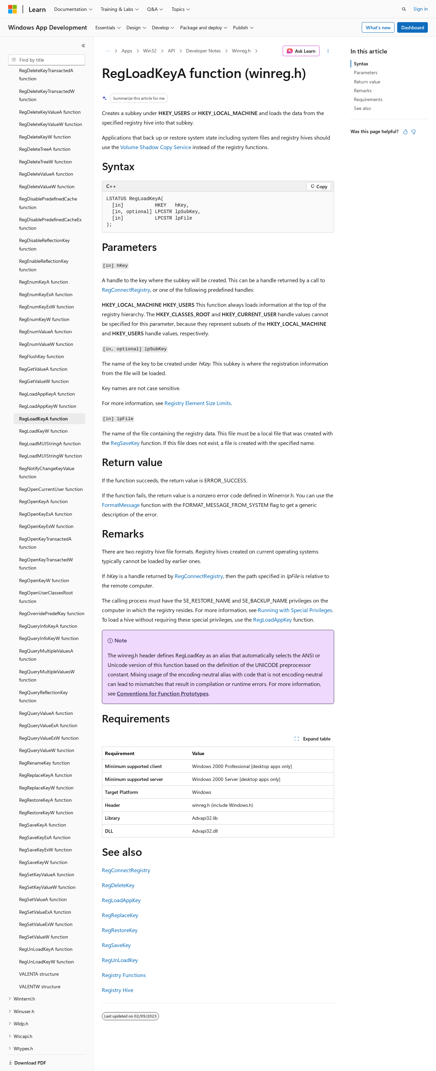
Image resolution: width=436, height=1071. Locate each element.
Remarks (363, 90)
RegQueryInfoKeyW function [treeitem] (49, 614)
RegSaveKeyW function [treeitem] (43, 838)
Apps (127, 50)
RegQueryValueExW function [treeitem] (49, 714)
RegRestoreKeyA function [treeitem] (45, 776)
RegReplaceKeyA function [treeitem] (45, 751)
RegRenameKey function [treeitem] (44, 739)
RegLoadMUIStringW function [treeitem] (50, 432)
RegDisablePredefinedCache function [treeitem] (48, 179)
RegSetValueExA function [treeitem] (45, 888)
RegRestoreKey (120, 929)
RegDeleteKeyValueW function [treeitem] (50, 100)
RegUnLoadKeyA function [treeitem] (46, 925)
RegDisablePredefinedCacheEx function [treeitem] (50, 200)
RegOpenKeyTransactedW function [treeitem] (46, 540)
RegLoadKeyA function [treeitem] (43, 395)
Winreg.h (241, 50)
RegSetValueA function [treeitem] (43, 876)
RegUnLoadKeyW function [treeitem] (46, 938)
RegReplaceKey (120, 914)
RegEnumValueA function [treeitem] (45, 308)
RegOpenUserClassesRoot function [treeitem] (46, 573)
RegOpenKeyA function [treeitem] (43, 478)
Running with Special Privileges (295, 609)
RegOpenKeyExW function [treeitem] (46, 502)
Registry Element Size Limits (198, 402)
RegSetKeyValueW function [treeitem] (47, 863)
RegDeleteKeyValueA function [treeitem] (50, 88)
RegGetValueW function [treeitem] (44, 357)
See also (362, 108)
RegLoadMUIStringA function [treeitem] (50, 420)
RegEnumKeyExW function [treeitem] (46, 283)
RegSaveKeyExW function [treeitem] (45, 826)
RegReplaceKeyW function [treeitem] (46, 764)
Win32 (150, 50)
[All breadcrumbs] (108, 51)
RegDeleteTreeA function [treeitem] (45, 125)
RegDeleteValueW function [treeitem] (47, 163)
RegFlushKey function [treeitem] (41, 333)
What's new (378, 27)
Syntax (361, 63)
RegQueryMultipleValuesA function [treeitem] (46, 631)
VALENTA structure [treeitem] (39, 950)
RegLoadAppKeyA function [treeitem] (47, 370)
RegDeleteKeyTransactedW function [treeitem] (47, 71)
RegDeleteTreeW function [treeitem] (45, 138)
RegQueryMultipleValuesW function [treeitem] (47, 652)
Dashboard (412, 27)
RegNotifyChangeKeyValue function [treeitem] (46, 449)
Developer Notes (203, 50)
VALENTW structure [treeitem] (39, 963)
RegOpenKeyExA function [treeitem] (45, 490)
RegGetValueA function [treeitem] (43, 345)
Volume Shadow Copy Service (155, 146)
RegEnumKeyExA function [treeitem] (46, 271)
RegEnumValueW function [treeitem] (46, 320)
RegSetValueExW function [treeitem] (46, 900)
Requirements (368, 99)
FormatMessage (121, 504)
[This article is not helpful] (413, 132)
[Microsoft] (12, 9)
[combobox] (46, 59)
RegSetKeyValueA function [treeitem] (46, 851)
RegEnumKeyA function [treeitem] (43, 258)
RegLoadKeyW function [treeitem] (43, 407)
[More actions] (328, 51)
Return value (367, 81)
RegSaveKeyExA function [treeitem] (45, 814)
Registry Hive (117, 989)
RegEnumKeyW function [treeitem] (44, 295)
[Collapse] (83, 45)
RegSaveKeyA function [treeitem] (42, 801)
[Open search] (404, 9)
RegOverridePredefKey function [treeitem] (51, 590)
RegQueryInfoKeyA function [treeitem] (48, 602)
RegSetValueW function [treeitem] (43, 913)
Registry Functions (124, 974)
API (171, 50)
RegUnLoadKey (120, 959)
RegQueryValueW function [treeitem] (46, 726)
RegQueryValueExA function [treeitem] (48, 702)
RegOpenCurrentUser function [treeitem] (51, 465)
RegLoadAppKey (272, 619)
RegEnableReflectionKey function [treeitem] (43, 241)
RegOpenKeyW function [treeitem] (44, 557)
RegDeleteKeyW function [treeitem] (45, 113)
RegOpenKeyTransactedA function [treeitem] (45, 519)
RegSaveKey (125, 442)
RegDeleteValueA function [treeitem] (46, 150)
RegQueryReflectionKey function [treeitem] (43, 673)
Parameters (365, 72)
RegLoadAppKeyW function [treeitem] (47, 382)
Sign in (421, 8)
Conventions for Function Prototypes (162, 693)
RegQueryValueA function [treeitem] (46, 689)
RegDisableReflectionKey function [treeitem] (44, 220)
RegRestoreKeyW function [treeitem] (46, 789)
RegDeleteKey (118, 885)
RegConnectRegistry (126, 289)
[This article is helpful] (405, 132)
